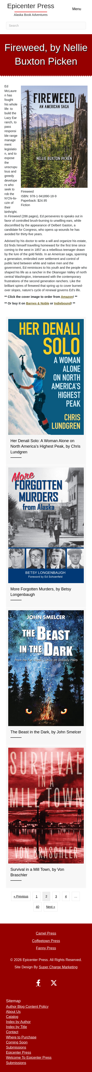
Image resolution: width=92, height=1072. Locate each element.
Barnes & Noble (37, 303)
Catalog (12, 1017)
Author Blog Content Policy (27, 1006)
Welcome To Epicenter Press (29, 1057)
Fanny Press (46, 948)
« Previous (21, 896)
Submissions (16, 1047)
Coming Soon (17, 1042)
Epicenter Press (18, 1052)
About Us (13, 1012)
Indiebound (62, 303)
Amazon (67, 297)
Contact (12, 1032)
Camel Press (46, 933)
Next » (50, 907)
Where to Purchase (21, 1037)
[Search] (46, 25)
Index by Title (16, 1027)
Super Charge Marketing (58, 967)
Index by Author (18, 1022)
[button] (38, 982)
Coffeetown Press (46, 941)
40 (37, 907)
